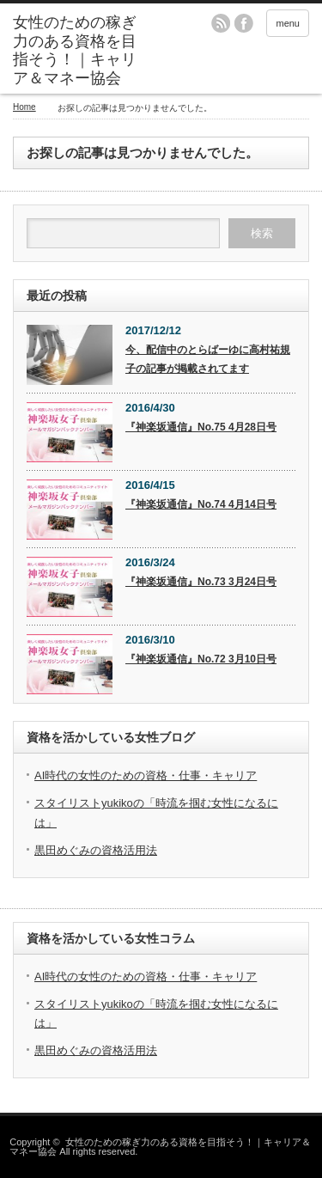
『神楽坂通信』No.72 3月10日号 (200, 659)
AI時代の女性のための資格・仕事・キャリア (145, 775)
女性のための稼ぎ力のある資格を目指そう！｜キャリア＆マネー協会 (159, 1147)
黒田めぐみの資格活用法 (95, 850)
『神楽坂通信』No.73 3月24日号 (200, 582)
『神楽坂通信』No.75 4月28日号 (200, 427)
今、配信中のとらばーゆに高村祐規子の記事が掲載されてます (207, 359)
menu (288, 23)
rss (220, 23)
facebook (243, 23)
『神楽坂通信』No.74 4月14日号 (200, 504)
